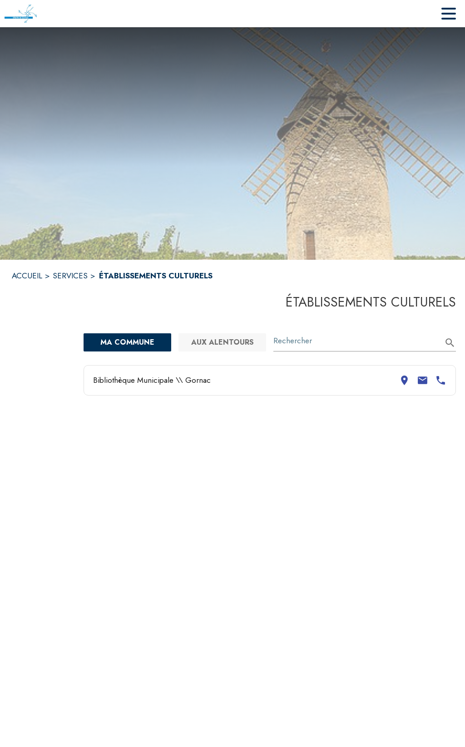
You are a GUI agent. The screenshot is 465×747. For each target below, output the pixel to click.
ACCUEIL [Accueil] (27, 275)
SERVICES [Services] (70, 275)
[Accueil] (21, 14)
